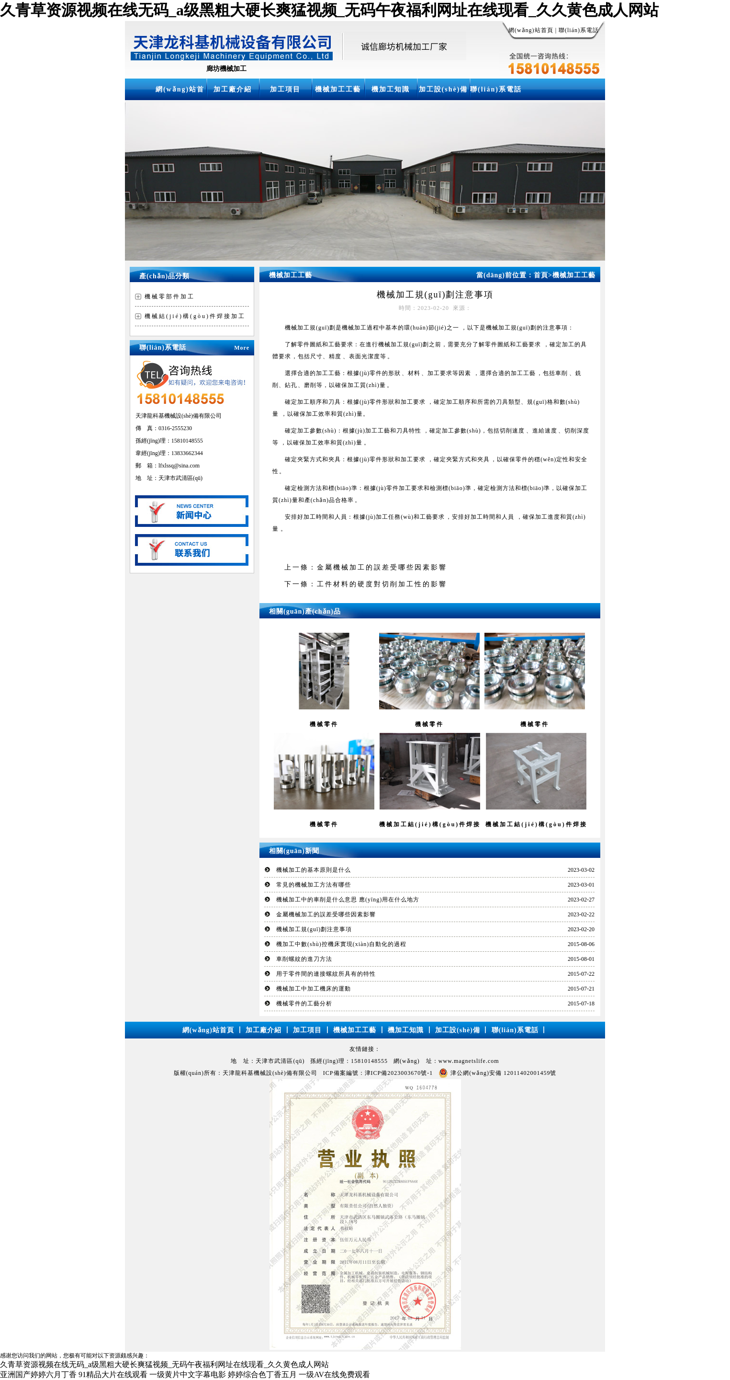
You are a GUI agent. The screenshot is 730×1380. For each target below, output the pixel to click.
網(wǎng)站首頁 (530, 30)
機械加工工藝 (338, 89)
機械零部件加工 (170, 296)
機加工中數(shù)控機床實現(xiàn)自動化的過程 (341, 944)
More (241, 347)
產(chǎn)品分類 (164, 276)
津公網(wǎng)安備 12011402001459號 (497, 1073)
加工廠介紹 (232, 89)
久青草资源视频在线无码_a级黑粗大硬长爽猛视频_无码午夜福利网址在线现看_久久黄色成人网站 (329, 10)
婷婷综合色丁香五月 (262, 1374)
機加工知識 (390, 89)
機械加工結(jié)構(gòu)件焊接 (430, 824)
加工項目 (285, 89)
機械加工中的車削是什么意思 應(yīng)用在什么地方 (347, 899)
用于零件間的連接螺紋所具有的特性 (326, 973)
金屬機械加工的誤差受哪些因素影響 (382, 567)
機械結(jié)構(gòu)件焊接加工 (195, 316)
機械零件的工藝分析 (304, 1003)
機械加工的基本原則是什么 (313, 870)
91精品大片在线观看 (113, 1374)
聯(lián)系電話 (579, 30)
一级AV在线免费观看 (334, 1374)
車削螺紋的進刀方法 (304, 959)
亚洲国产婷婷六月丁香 (38, 1374)
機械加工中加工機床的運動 (313, 988)
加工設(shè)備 (443, 89)
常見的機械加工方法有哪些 (313, 884)
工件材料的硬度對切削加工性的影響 (382, 584)
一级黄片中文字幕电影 (187, 1374)
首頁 (543, 275)
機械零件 (324, 724)
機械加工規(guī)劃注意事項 (314, 929)
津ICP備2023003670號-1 (399, 1073)
